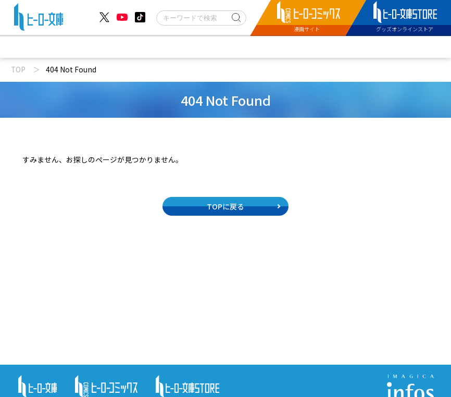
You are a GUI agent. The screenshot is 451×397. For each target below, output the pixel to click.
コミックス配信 (272, 47)
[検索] (201, 18)
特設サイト (346, 47)
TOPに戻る (225, 206)
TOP (18, 69)
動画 (152, 47)
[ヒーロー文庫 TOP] (38, 19)
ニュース (100, 47)
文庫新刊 (203, 47)
